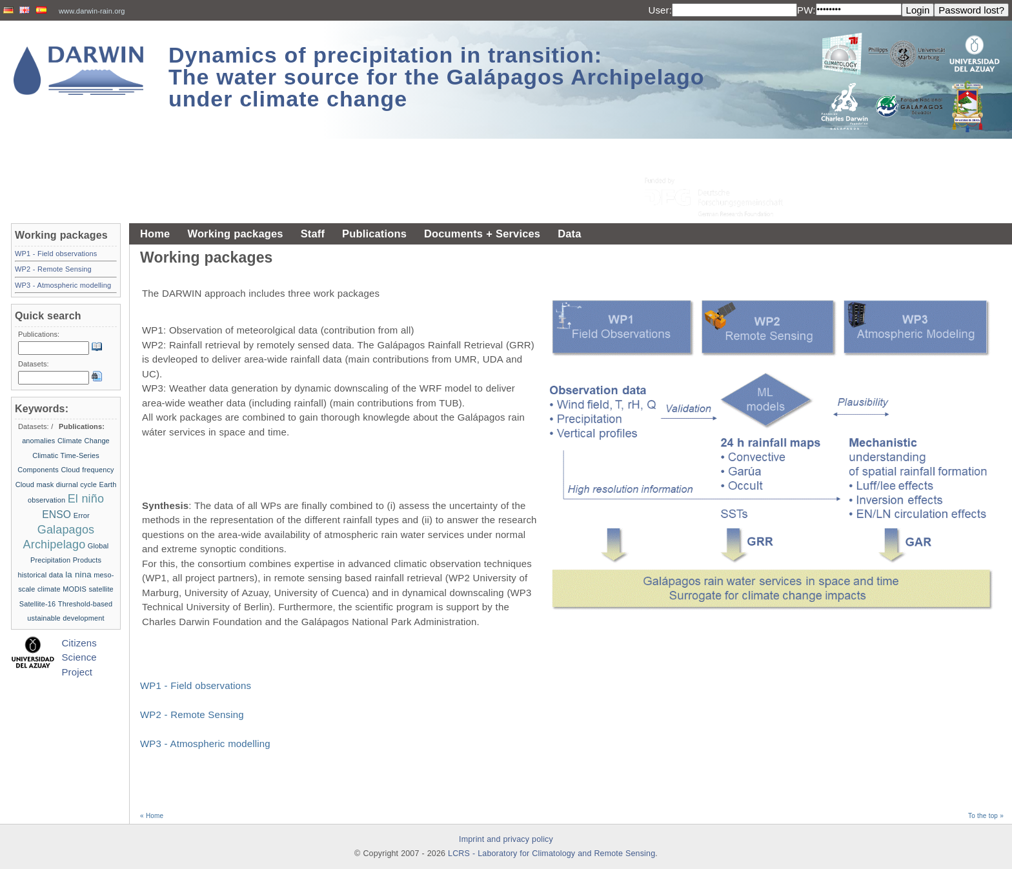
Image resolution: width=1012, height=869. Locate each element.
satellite (101, 589)
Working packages (235, 233)
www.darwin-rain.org (92, 11)
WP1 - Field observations (195, 685)
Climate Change (83, 440)
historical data (40, 575)
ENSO (56, 514)
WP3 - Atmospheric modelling (205, 743)
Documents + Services (482, 233)
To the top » (986, 815)
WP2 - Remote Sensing (192, 714)
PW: (806, 10)
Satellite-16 (37, 604)
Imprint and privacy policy (506, 839)
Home (155, 233)
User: (660, 10)
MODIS (74, 589)
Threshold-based (85, 604)
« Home (151, 815)
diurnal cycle (76, 484)
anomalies (38, 440)
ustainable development (65, 618)
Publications (374, 233)
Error (82, 515)
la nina (78, 574)
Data (569, 233)
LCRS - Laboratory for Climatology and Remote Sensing (551, 853)
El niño (86, 498)
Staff (313, 233)
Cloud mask (34, 484)
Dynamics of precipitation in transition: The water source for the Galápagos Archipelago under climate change (436, 77)
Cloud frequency (87, 470)
